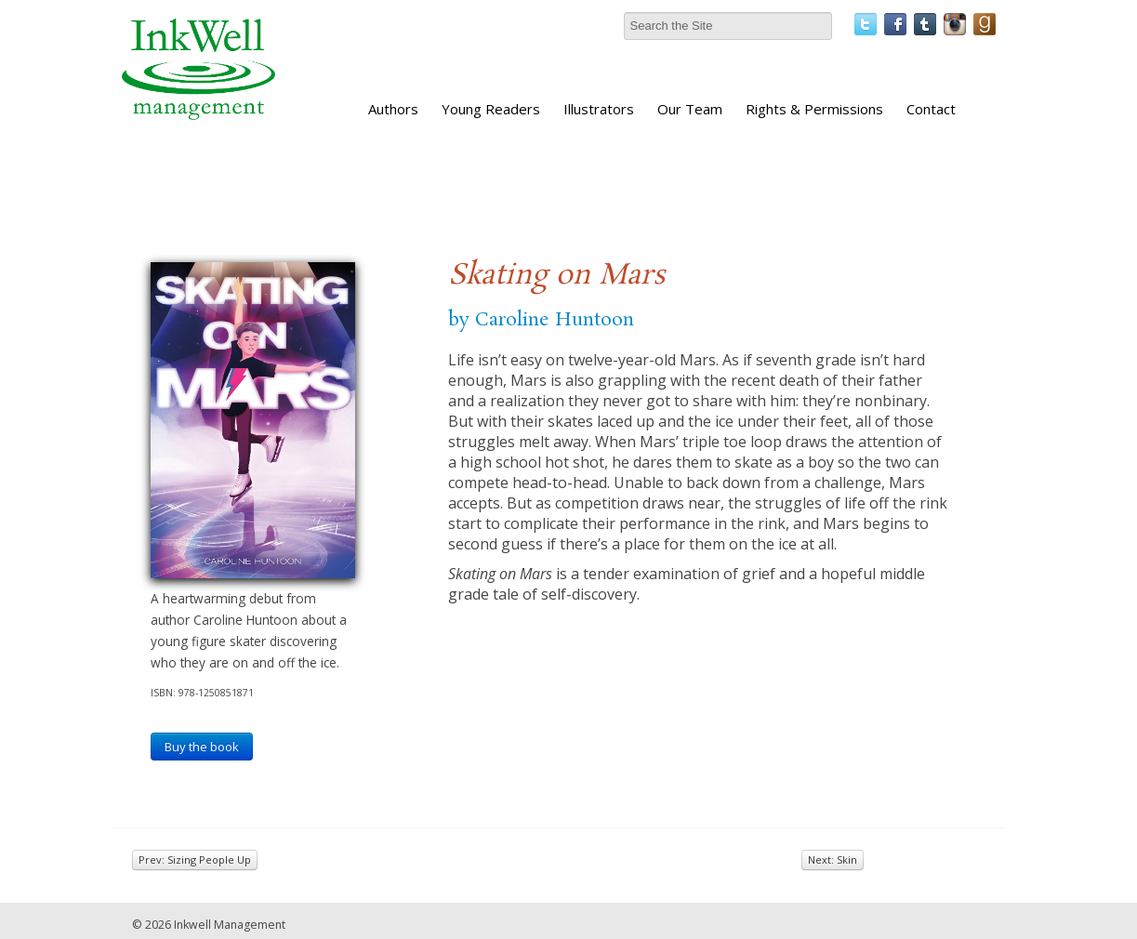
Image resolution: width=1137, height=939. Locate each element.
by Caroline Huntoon (541, 320)
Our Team (689, 108)
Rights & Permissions (814, 108)
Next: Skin (832, 859)
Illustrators (598, 108)
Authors (393, 108)
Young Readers (491, 108)
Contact (931, 108)
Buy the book (202, 746)
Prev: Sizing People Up (195, 859)
